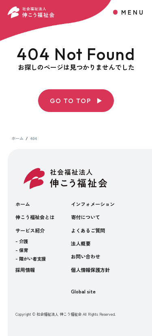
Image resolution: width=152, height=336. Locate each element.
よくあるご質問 (88, 230)
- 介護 (21, 241)
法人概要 (80, 243)
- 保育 (21, 250)
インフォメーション (93, 204)
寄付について (85, 217)
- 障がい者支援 (30, 258)
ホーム (22, 204)
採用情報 (25, 270)
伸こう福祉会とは (34, 217)
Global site (83, 291)
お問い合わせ (85, 256)
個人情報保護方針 (90, 270)
